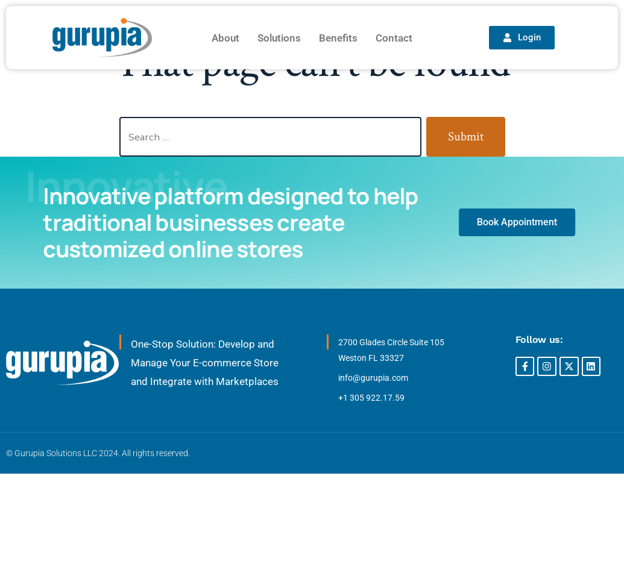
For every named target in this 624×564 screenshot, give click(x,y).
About (225, 38)
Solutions (279, 38)
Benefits (338, 38)
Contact (394, 38)
